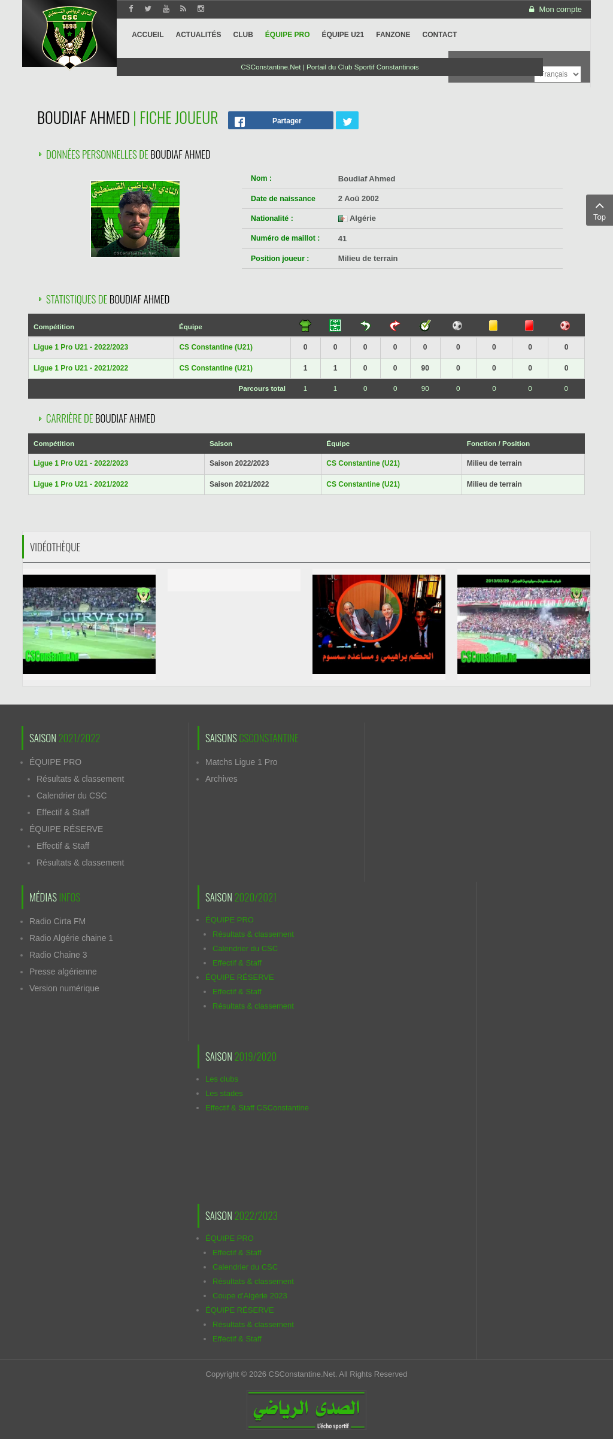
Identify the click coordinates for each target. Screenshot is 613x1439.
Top (599, 209)
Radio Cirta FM (57, 921)
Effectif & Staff (63, 812)
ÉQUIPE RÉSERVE (66, 829)
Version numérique (64, 988)
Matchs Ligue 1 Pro (241, 762)
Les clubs (221, 1078)
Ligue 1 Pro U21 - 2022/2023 (81, 347)
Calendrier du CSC (72, 795)
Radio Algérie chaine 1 (71, 938)
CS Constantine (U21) (216, 347)
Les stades (224, 1093)
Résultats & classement (80, 779)
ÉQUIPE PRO (55, 762)
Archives (221, 779)
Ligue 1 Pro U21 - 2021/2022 (81, 368)
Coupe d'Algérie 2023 (250, 1295)
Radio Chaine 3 (58, 955)
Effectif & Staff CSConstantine (257, 1107)
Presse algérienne (63, 971)
